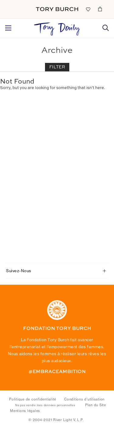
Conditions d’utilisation (84, 399)
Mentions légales (25, 411)
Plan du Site (95, 405)
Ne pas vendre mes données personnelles (45, 405)
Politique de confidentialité (32, 399)
